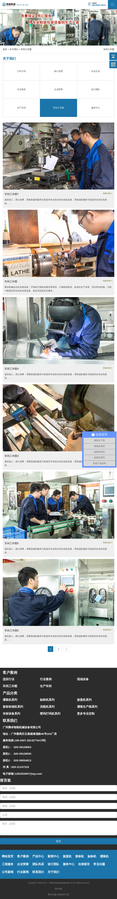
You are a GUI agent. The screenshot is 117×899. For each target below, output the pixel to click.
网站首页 (7, 856)
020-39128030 (21, 753)
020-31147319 (20, 766)
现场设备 (83, 679)
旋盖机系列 (84, 699)
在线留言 (84, 864)
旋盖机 (67, 856)
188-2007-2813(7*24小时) (30, 740)
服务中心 (68, 864)
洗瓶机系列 (47, 706)
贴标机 (92, 856)
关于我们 (14, 49)
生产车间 (46, 686)
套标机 (79, 856)
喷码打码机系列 (50, 713)
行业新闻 (23, 872)
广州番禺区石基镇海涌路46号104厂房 (34, 733)
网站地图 (58, 889)
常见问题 (99, 864)
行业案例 (46, 679)
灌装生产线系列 (87, 706)
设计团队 (53, 864)
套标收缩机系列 (13, 706)
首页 (5, 49)
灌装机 (104, 856)
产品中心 (38, 856)
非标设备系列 (11, 713)
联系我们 (38, 872)
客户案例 (23, 856)
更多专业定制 (85, 713)
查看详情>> (107, 193)
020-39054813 (21, 760)
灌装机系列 (10, 699)
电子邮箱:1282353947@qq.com (22, 773)
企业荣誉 (23, 864)
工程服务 (7, 864)
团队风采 (38, 864)
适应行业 (8, 679)
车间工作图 (10, 686)
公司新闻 (7, 872)
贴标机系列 (47, 699)
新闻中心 (53, 856)
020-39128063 (21, 747)
